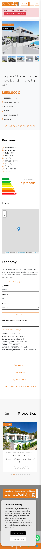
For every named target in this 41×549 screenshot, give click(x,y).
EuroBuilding (10, 4)
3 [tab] (16, 474)
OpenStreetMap (21, 252)
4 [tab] (18, 474)
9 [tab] (29, 474)
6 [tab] (22, 474)
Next (34, 38)
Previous (7, 38)
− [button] (4, 215)
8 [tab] (27, 474)
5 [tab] (20, 474)
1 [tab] (11, 474)
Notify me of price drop (20, 126)
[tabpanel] (20, 447)
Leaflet (7, 252)
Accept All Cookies (18, 533)
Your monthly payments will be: (14, 320)
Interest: (5, 295)
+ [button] (4, 212)
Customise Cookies (18, 539)
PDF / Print (20, 379)
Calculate (20, 315)
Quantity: (5, 286)
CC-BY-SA (35, 252)
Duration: (5, 304)
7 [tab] (24, 474)
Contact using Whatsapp (20, 387)
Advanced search (15, 14)
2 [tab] (14, 474)
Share (20, 372)
